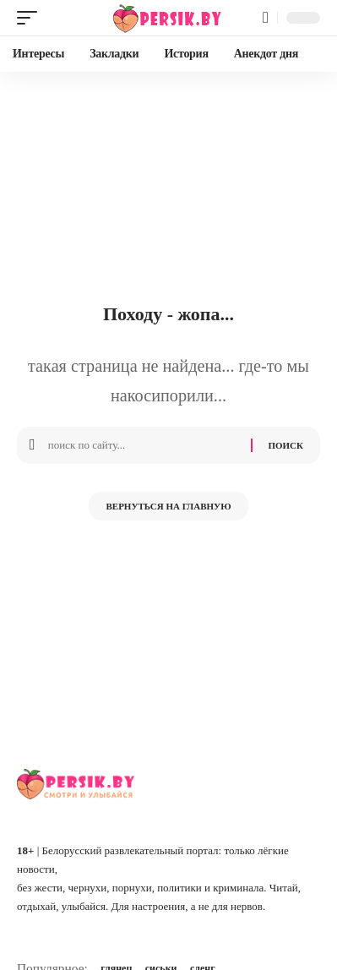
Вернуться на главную (168, 506)
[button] (31, 18)
